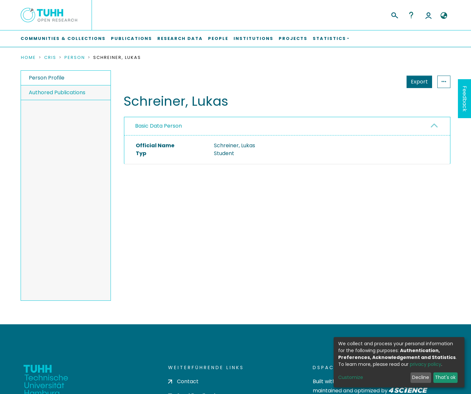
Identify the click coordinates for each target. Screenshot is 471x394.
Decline (420, 377)
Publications (131, 38)
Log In (428, 15)
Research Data (180, 38)
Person (74, 58)
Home (28, 58)
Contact (183, 381)
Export (387, 81)
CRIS (50, 58)
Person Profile (46, 77)
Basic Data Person (158, 126)
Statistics (417, 81)
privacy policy (425, 364)
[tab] (287, 126)
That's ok (445, 377)
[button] (444, 16)
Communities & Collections (63, 38)
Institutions (253, 38)
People (218, 38)
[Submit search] (394, 14)
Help (411, 15)
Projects (293, 38)
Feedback (464, 99)
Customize (350, 377)
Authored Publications (57, 92)
